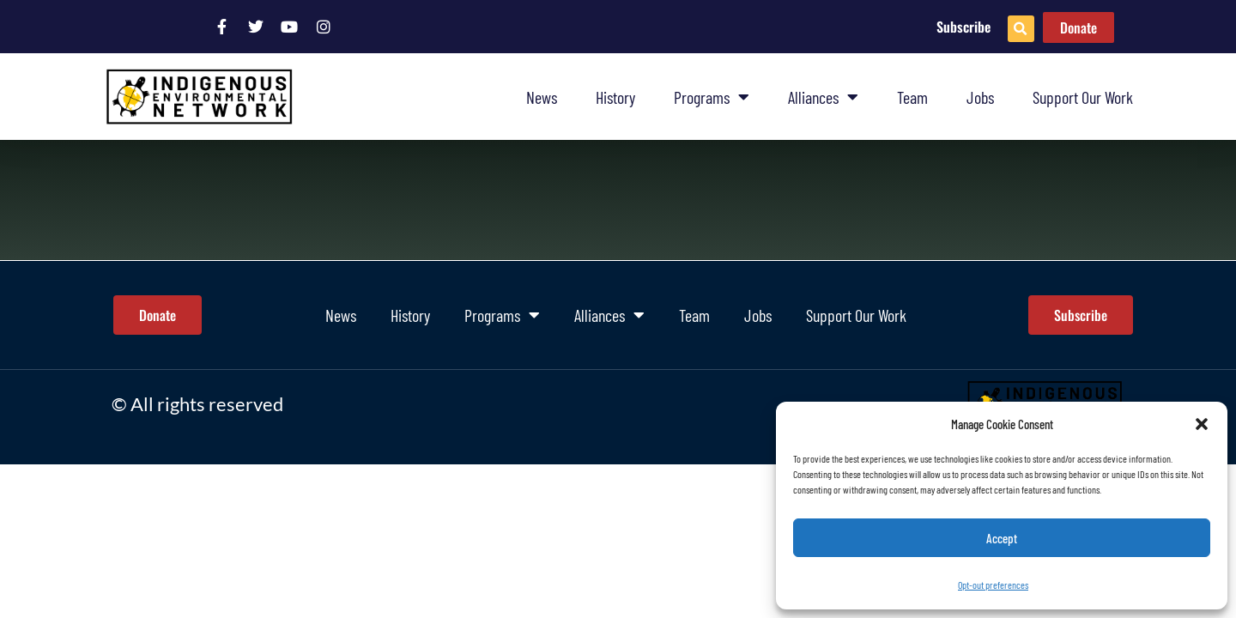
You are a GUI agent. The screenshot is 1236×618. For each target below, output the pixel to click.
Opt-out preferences (993, 585)
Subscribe (963, 26)
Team (912, 97)
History (615, 97)
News (541, 97)
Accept (1001, 538)
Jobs (980, 97)
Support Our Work (1083, 97)
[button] (1201, 424)
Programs (711, 97)
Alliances (823, 97)
